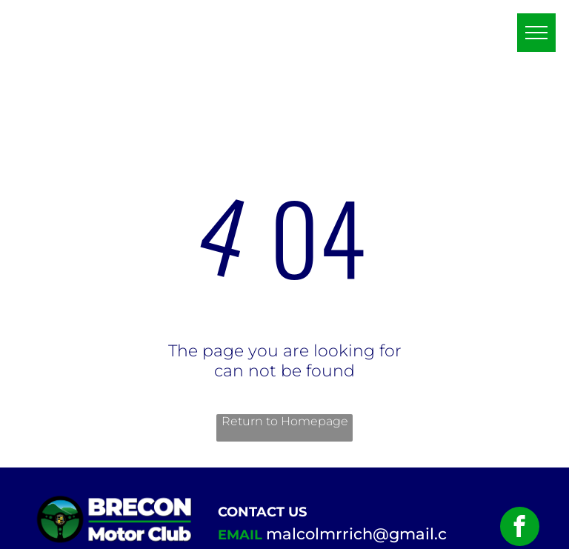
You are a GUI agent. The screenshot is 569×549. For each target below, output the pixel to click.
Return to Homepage (285, 421)
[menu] (536, 32)
